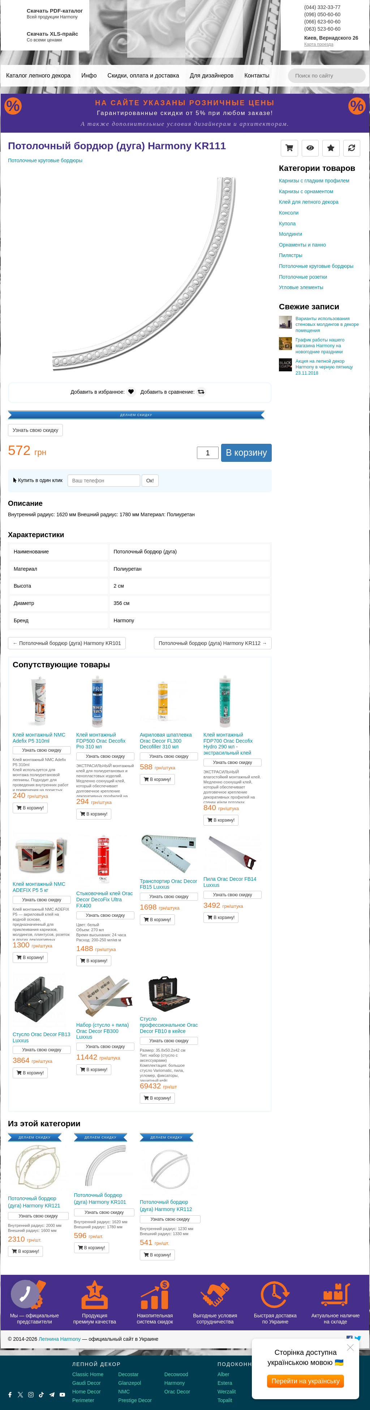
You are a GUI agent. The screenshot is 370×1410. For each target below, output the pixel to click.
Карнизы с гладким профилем (314, 181)
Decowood (176, 1374)
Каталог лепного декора (38, 75)
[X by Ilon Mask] (20, 1394)
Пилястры (290, 255)
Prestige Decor (135, 1400)
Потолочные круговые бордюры (316, 266)
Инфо (88, 75)
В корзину (246, 452)
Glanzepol (129, 1383)
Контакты (256, 75)
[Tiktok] (41, 1394)
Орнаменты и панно (302, 245)
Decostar (128, 1374)
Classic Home (87, 1374)
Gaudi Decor (86, 1383)
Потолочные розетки (303, 277)
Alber (223, 1374)
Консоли (288, 213)
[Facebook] (10, 1394)
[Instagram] (31, 1394)
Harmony (174, 1383)
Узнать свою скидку (35, 430)
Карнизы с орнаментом (306, 191)
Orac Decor (177, 1391)
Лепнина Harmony (60, 1339)
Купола (287, 223)
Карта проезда (319, 44)
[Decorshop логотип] (29, 1373)
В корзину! (30, 807)
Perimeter (83, 1400)
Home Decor (86, 1391)
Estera (225, 1383)
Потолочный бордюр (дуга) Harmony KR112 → (213, 643)
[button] (265, 178)
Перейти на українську (305, 1381)
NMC (124, 1391)
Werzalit (227, 1391)
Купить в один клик (38, 480)
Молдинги (290, 234)
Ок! (150, 480)
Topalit (225, 1400)
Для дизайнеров (212, 75)
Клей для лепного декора (309, 202)
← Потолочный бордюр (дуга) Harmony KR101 (67, 643)
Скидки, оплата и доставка (143, 75)
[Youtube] (62, 1394)
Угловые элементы (301, 287)
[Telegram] (52, 1394)
